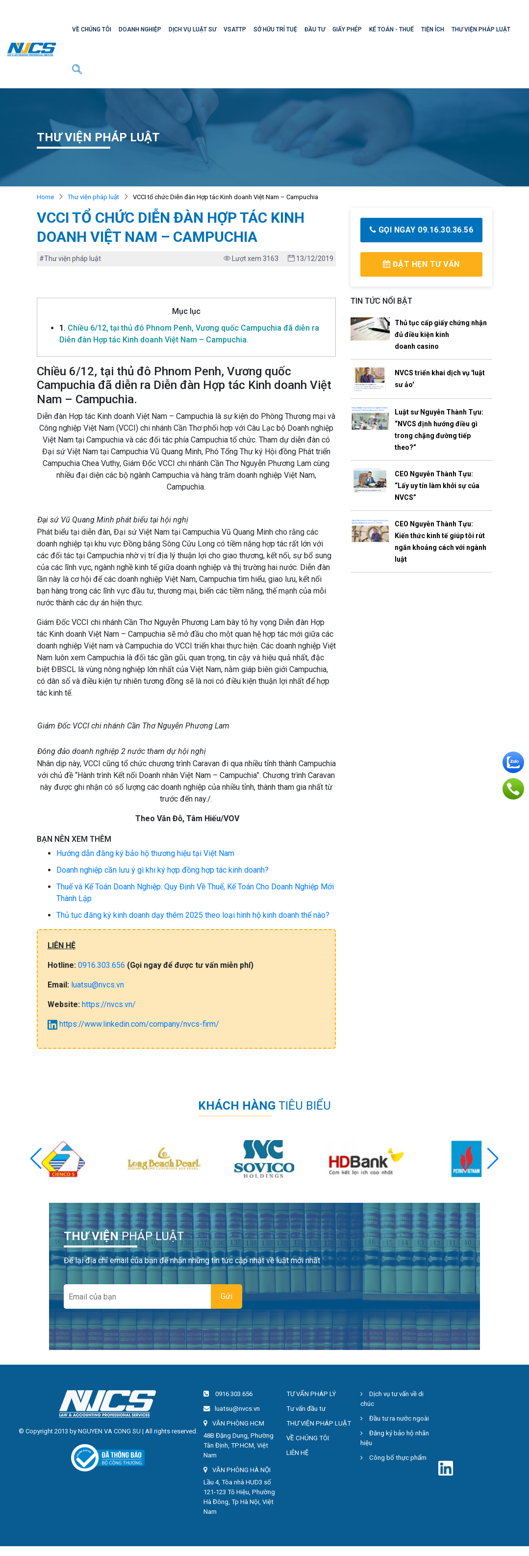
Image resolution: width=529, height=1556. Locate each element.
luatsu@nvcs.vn (97, 984)
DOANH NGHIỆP (140, 29)
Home (45, 197)
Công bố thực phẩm (393, 1457)
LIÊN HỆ (297, 1452)
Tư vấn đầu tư (306, 1408)
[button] (493, 1158)
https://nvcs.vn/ (109, 1004)
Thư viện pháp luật (93, 197)
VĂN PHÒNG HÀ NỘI (241, 1470)
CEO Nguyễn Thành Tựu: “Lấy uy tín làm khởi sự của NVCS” (437, 485)
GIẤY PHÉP (347, 29)
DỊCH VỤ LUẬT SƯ (192, 29)
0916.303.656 (101, 965)
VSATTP (235, 29)
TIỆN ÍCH (432, 29)
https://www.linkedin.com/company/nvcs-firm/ (133, 1024)
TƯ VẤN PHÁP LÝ (311, 1394)
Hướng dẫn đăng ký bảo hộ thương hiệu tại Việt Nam (145, 853)
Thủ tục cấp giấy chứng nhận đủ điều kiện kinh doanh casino (441, 334)
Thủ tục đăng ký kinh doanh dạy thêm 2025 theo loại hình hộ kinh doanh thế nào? (192, 915)
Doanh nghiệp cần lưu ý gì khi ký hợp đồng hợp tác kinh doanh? (162, 870)
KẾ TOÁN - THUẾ (391, 29)
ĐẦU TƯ (314, 29)
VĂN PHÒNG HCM (238, 1423)
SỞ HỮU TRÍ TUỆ (275, 29)
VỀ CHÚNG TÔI (91, 29)
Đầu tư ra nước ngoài (394, 1418)
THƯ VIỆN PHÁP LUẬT (481, 29)
